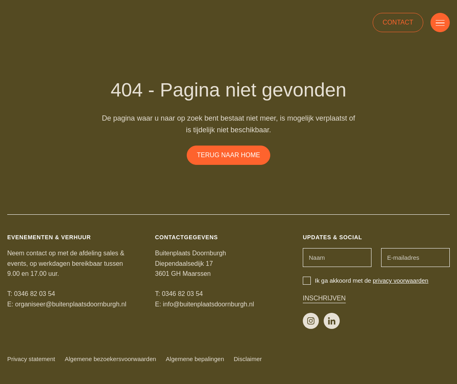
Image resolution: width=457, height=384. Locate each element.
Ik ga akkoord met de (365, 280)
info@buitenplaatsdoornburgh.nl (208, 304)
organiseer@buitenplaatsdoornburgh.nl (70, 304)
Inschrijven (324, 298)
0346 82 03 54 (34, 293)
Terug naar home (228, 155)
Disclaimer (248, 358)
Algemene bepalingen (195, 358)
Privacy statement (31, 358)
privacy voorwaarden (400, 280)
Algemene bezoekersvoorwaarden (110, 358)
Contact (398, 22)
